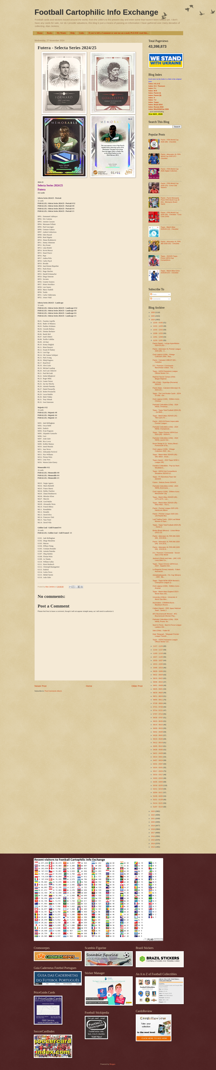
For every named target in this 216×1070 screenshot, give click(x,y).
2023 (153, 811)
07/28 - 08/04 (158, 703)
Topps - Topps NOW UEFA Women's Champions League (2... (166, 581)
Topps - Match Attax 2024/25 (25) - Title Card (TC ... (165, 417)
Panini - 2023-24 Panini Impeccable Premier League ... (166, 422)
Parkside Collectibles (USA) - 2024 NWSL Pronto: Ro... (165, 620)
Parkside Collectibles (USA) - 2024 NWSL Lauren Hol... (165, 439)
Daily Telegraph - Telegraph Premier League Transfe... (166, 635)
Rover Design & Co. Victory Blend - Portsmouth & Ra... (165, 444)
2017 (153, 833)
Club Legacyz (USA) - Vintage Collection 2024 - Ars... (164, 450)
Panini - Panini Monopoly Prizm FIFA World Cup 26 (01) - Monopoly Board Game (170, 201)
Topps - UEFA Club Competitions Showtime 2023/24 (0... (165, 472)
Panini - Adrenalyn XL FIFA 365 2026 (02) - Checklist (170, 242)
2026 (153, 312)
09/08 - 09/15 (158, 682)
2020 (153, 822)
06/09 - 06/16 (158, 728)
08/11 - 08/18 (158, 696)
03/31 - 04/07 (158, 764)
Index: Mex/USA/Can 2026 (158, 109)
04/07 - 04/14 (158, 760)
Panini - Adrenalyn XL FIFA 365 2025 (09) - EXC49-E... (166, 537)
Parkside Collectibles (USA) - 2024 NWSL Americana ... (165, 487)
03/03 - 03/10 (158, 778)
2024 (153, 320)
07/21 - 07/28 (158, 707)
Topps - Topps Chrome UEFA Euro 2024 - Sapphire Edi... (165, 565)
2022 (153, 815)
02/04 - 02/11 (158, 792)
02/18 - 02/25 (158, 785)
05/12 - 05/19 (158, 742)
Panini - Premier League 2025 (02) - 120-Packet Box (166, 515)
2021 (153, 818)
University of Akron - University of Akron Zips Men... (165, 598)
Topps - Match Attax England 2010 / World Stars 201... (166, 592)
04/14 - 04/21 (158, 757)
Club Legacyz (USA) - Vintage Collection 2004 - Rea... (164, 355)
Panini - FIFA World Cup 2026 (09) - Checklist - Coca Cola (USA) (171, 214)
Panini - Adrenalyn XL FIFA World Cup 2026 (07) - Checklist (170, 156)
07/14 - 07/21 (158, 710)
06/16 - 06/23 (158, 725)
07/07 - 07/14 (158, 714)
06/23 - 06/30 (158, 721)
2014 (153, 843)
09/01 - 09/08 (158, 685)
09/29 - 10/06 (158, 671)
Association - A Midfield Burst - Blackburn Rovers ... (164, 604)
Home (40, 33)
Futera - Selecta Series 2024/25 (164, 482)
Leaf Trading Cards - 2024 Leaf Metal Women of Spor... (166, 520)
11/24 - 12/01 (158, 340)
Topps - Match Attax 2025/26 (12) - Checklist (169, 228)
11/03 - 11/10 (158, 653)
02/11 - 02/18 (158, 789)
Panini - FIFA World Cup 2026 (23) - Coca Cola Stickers (169, 185)
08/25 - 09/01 (158, 689)
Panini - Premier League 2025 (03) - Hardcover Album (166, 509)
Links (81, 33)
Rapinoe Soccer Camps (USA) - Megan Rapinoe (164, 378)
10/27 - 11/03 (158, 657)
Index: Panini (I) (154, 93)
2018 (153, 829)
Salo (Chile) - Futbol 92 (161, 630)
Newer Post (40, 686)
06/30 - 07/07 (158, 717)
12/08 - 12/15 (158, 333)
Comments (155, 299)
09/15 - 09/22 (158, 678)
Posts (153, 294)
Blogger (112, 1064)
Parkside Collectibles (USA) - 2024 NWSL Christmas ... (165, 405)
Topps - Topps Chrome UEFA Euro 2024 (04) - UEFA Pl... (165, 433)
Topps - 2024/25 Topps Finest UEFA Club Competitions (169, 258)
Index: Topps (153, 102)
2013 (153, 847)
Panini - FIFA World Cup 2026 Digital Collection (169, 170)
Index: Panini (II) (154, 95)
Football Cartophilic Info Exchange (96, 12)
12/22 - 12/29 (158, 326)
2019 (153, 825)
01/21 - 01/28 (158, 799)
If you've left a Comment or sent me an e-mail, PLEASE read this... (118, 33)
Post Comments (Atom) (53, 691)
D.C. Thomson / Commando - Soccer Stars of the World (166, 554)
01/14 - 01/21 (158, 803)
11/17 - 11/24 (158, 646)
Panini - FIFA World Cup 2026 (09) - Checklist (169, 141)
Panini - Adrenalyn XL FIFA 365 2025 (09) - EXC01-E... (166, 548)
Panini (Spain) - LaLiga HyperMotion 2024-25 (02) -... (166, 344)
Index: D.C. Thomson (156, 86)
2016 (153, 836)
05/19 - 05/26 (158, 739)
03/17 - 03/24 (158, 771)
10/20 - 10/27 (158, 660)
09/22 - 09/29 (158, 675)
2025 (153, 316)
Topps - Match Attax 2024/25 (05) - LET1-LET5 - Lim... (165, 498)
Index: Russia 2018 (155, 107)
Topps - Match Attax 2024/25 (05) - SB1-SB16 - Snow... (165, 455)
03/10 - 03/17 (158, 775)
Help (72, 33)
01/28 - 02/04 (158, 796)
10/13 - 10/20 (158, 664)
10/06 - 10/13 (158, 668)
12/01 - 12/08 (158, 337)
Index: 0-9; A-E (154, 84)
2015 (153, 840)
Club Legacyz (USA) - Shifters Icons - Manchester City (166, 492)
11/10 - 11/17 (158, 650)
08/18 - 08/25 (158, 693)
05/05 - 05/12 (158, 746)
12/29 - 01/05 (158, 323)
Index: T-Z (152, 100)
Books (49, 33)
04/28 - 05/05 (158, 750)
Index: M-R (152, 91)
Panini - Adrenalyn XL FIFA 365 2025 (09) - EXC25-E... (166, 542)
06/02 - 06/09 (158, 732)
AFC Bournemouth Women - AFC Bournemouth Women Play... (165, 615)
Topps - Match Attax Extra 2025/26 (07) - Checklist (170, 272)
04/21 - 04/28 (158, 753)
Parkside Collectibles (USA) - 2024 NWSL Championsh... (165, 428)
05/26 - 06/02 (158, 735)
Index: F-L (152, 88)
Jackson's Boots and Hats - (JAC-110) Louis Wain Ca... (167, 559)
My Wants (61, 33)
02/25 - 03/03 (158, 782)
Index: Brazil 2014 (155, 104)
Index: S (151, 98)
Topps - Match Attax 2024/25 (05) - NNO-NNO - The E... (165, 504)
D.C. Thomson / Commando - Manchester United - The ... (164, 366)
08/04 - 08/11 (158, 700)
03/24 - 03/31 (158, 767)
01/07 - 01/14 (158, 807)
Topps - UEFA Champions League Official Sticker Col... (165, 372)
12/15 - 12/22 (158, 330)
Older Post (137, 686)
